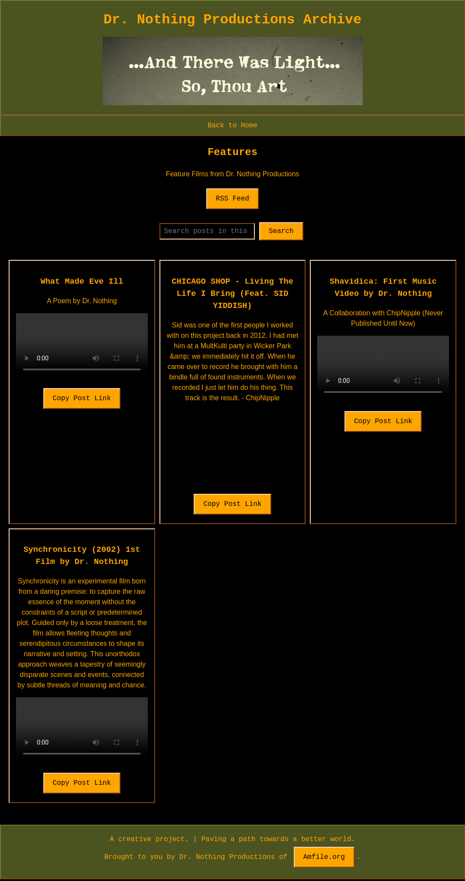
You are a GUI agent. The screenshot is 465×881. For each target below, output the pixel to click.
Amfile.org (324, 859)
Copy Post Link (82, 400)
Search (288, 232)
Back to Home (232, 125)
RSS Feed (232, 199)
